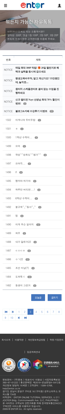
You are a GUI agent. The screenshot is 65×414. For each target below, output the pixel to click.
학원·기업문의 (56, 339)
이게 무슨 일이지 (24, 224)
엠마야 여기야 (23, 181)
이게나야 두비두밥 (25, 120)
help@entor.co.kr (11, 388)
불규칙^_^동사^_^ (25, 207)
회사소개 (6, 339)
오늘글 (38, 297)
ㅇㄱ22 (19, 259)
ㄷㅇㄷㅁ (20, 250)
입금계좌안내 (33, 352)
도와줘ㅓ (20, 276)
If (16, 172)
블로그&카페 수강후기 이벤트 (31, 111)
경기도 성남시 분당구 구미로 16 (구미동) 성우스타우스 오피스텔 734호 (32, 393)
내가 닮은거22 (23, 241)
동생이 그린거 (23, 285)
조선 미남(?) (22, 268)
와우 (18, 233)
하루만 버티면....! (25, 189)
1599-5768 (46, 385)
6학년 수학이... (24, 198)
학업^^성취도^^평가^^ (28, 154)
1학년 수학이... (24, 137)
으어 (18, 146)
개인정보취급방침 (36, 339)
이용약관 (19, 339)
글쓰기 (54, 297)
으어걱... (20, 163)
